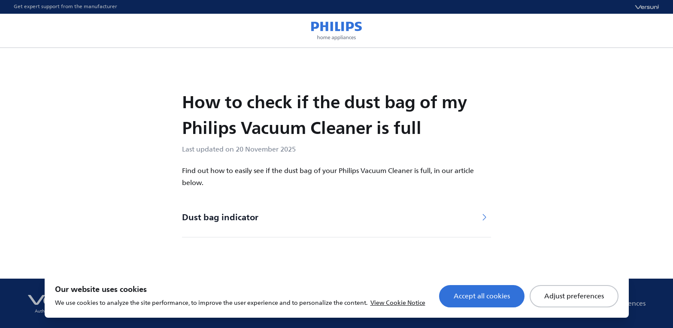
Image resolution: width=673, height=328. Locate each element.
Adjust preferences (574, 296)
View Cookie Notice (397, 303)
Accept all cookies (482, 296)
